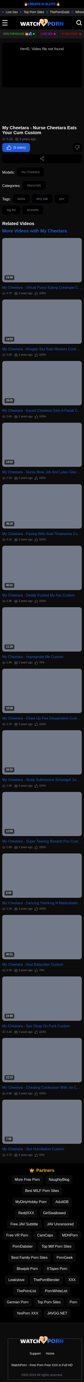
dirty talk (42, 199)
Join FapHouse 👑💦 (17, 33)
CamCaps (45, 1235)
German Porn (17, 1302)
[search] (79, 22)
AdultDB (62, 1202)
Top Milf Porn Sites (56, 1246)
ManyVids (34, 185)
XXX (72, 1280)
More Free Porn (27, 1179)
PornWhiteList (56, 1291)
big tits (11, 210)
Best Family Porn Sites (29, 1257)
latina (21, 199)
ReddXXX (26, 1213)
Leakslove (16, 1280)
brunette (32, 210)
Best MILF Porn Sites (42, 1191)
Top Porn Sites (34, 12)
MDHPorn (70, 1235)
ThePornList (26, 1291)
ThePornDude (59, 12)
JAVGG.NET (57, 1313)
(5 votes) (16, 147)
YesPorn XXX (27, 1313)
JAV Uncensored (60, 1224)
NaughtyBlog (59, 1179)
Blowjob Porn (27, 1269)
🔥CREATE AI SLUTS (40, 4)
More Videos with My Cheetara (34, 230)
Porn (73, 1302)
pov (61, 199)
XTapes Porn (57, 1269)
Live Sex (12, 12)
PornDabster (23, 1246)
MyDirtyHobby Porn (31, 1202)
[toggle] (5, 22)
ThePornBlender (46, 1280)
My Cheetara (30, 172)
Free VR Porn (17, 1235)
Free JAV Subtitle (24, 1224)
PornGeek (64, 1257)
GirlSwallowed (54, 1213)
